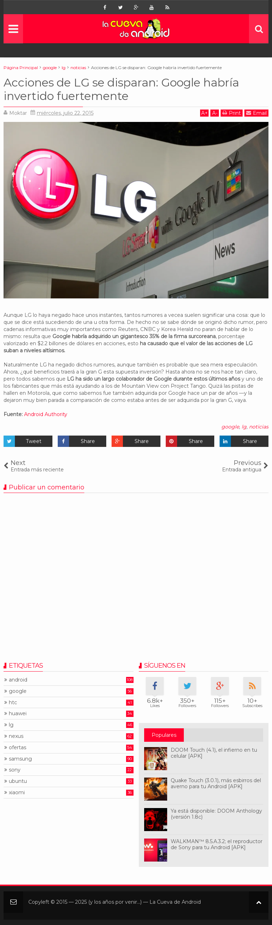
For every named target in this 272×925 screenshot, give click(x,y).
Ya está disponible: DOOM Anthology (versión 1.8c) (216, 814)
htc (13, 703)
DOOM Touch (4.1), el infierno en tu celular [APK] (214, 753)
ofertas (17, 748)
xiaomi (17, 793)
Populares (164, 735)
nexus (16, 736)
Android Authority (45, 414)
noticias (258, 427)
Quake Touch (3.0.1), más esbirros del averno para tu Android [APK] (216, 783)
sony (15, 770)
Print (231, 113)
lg (244, 427)
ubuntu (18, 781)
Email (256, 113)
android (18, 680)
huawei (18, 714)
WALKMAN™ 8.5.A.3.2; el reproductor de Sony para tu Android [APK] (216, 844)
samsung (20, 759)
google (230, 427)
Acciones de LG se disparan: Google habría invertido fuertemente (121, 89)
